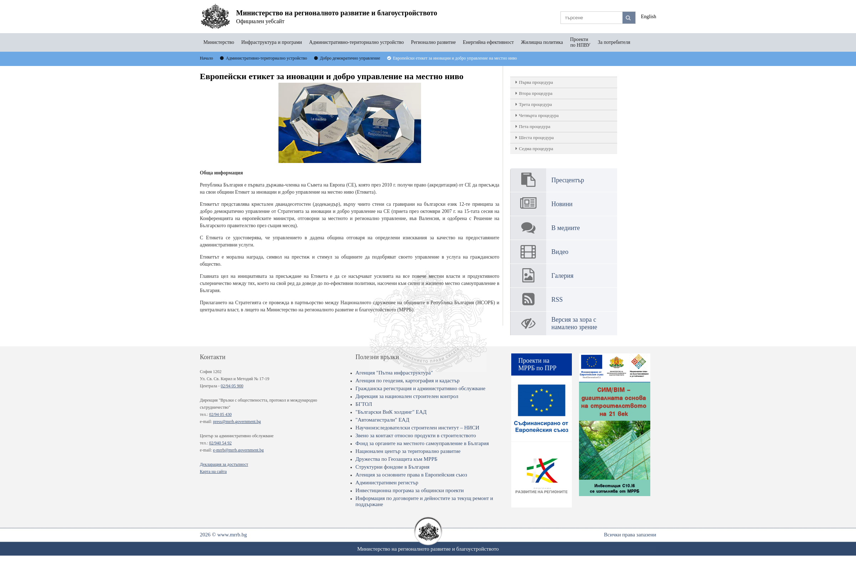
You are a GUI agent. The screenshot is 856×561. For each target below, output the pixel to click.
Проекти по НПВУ (580, 42)
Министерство (219, 42)
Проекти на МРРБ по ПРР (537, 364)
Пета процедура (534, 126)
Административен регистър (386, 482)
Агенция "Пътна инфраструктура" (394, 373)
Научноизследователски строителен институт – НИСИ (417, 427)
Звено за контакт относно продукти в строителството (415, 435)
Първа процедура (536, 82)
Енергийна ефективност (488, 42)
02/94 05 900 (232, 385)
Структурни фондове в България (392, 467)
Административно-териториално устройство (356, 42)
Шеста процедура (536, 137)
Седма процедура (536, 148)
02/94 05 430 (220, 414)
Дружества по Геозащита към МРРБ (396, 459)
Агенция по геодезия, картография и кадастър (407, 380)
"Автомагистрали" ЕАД (382, 420)
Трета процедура (535, 104)
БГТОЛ (363, 404)
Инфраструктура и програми (271, 42)
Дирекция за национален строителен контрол (406, 396)
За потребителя (614, 42)
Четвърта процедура (539, 115)
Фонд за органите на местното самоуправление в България (422, 443)
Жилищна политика (542, 42)
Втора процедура (536, 93)
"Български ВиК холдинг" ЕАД (390, 412)
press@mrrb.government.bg (237, 421)
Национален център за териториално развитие (408, 451)
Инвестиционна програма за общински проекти (409, 490)
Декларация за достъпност (224, 464)
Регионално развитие (433, 42)
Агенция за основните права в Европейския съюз (411, 475)
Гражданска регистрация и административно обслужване (420, 388)
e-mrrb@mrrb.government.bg (238, 450)
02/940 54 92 (220, 442)
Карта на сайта (213, 471)
